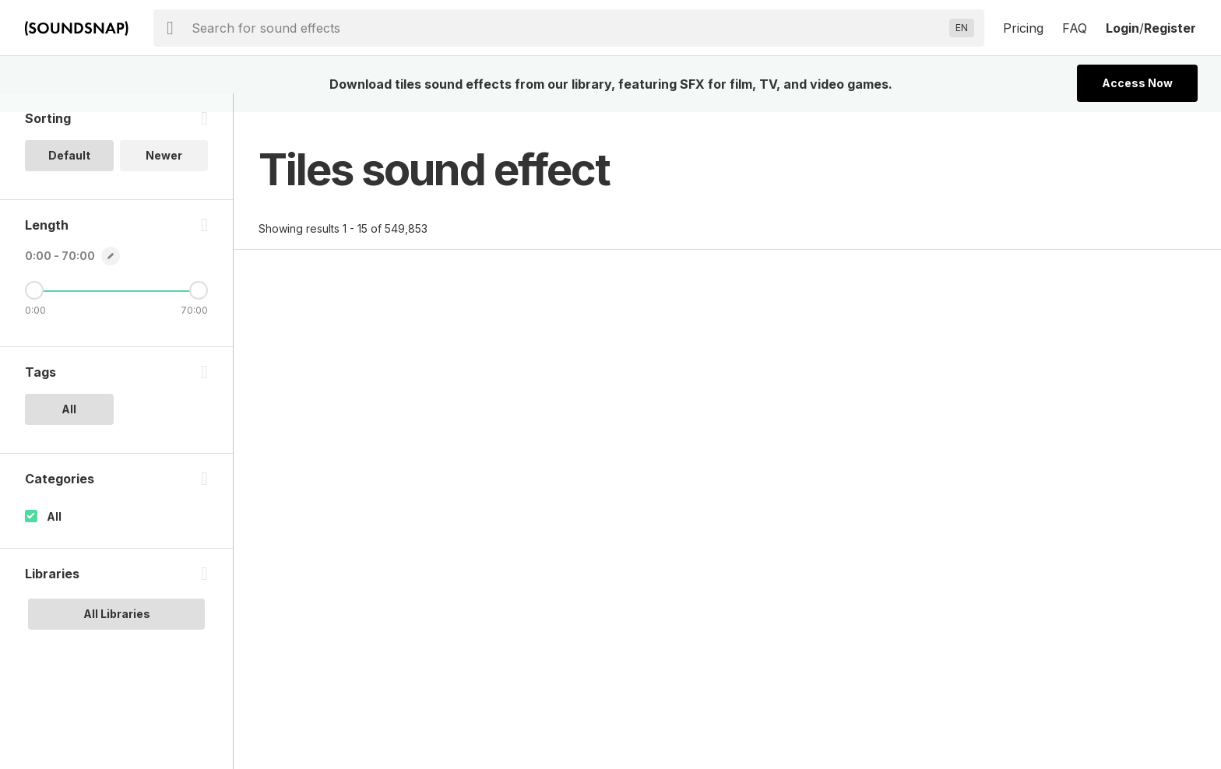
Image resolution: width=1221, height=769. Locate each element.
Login (1122, 28)
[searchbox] (567, 28)
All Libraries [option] (116, 632)
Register (1170, 28)
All (54, 535)
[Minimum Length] (34, 309)
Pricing (1023, 28)
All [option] (69, 427)
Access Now (1137, 83)
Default (69, 174)
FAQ (1074, 28)
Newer (164, 174)
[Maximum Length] (198, 309)
